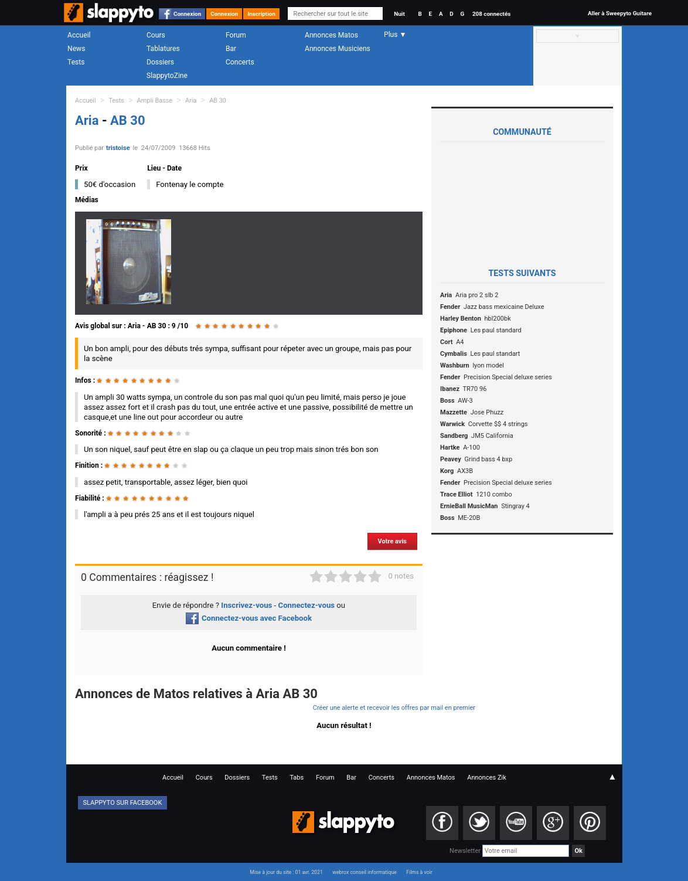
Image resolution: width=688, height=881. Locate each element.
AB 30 (217, 100)
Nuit (399, 14)
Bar (231, 49)
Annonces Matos (331, 35)
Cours (156, 35)
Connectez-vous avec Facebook (249, 618)
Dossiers (160, 62)
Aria (190, 100)
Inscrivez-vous (246, 605)
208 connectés (491, 14)
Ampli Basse (154, 100)
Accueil (79, 35)
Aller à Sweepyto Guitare (620, 13)
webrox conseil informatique (364, 872)
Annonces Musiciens (337, 49)
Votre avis (392, 541)
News (76, 49)
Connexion (187, 14)
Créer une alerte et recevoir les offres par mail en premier (394, 708)
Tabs (296, 777)
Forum (236, 35)
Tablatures (163, 49)
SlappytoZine (167, 76)
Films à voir (419, 872)
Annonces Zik (486, 777)
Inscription (261, 14)
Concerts (240, 62)
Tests (75, 62)
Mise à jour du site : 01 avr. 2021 (286, 872)
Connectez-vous (306, 605)
